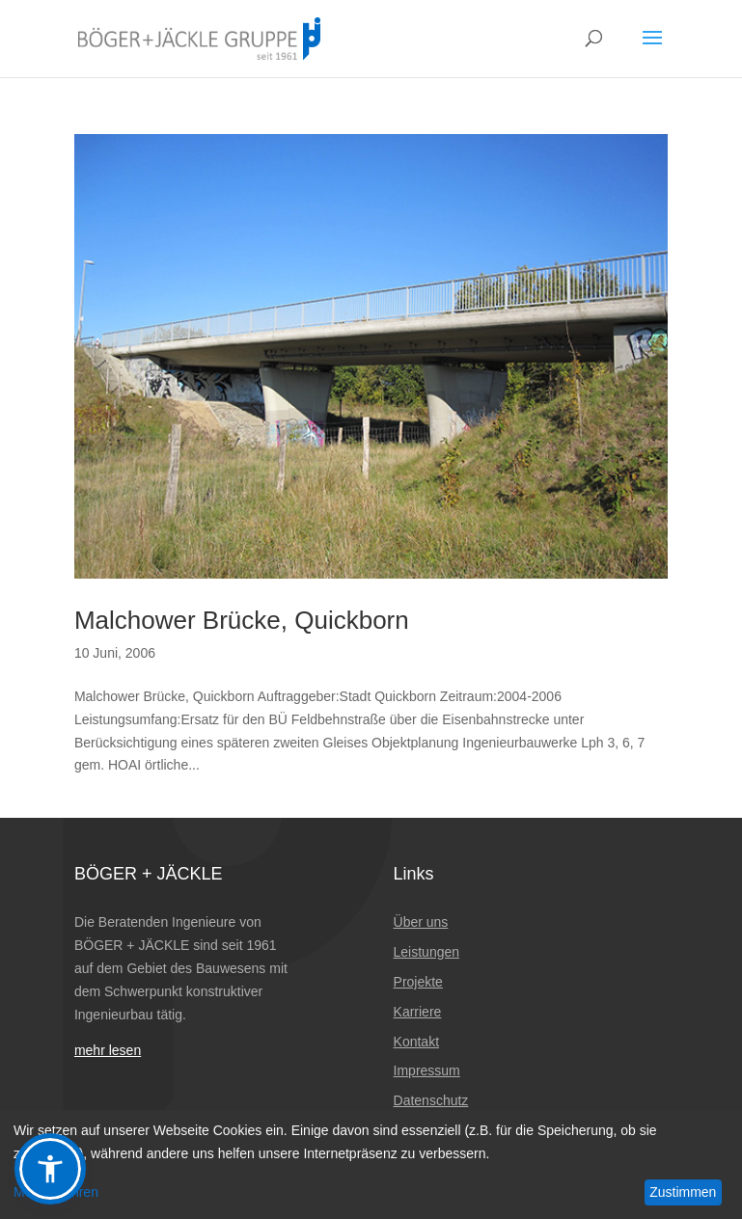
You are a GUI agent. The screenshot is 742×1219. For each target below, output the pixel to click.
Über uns (421, 922)
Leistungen (427, 952)
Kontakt (416, 1041)
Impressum (427, 1070)
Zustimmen (682, 1192)
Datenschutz (431, 1100)
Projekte (418, 981)
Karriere (418, 1011)
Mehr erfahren (56, 1192)
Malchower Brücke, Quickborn (241, 620)
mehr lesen (107, 1050)
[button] (50, 1169)
